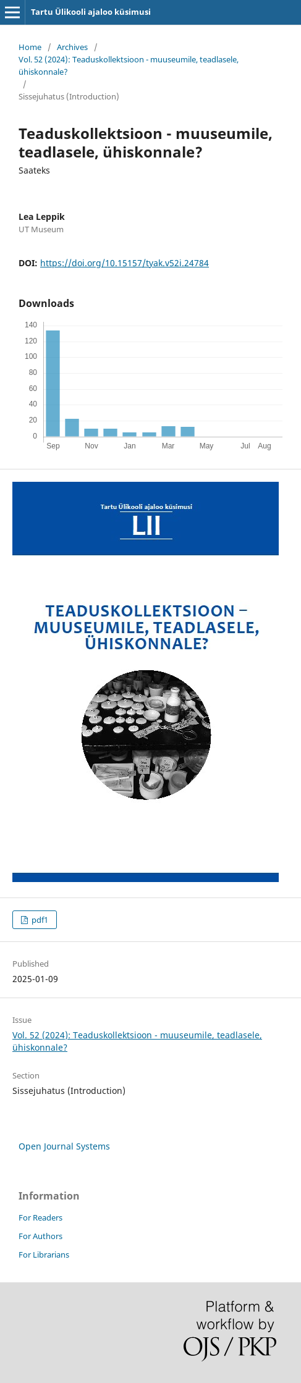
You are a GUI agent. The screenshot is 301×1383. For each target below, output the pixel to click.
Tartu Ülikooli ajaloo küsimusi (91, 11)
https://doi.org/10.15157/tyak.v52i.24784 (124, 263)
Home (30, 47)
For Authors (40, 1236)
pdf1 (39, 919)
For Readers (40, 1217)
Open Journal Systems (64, 1146)
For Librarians (44, 1254)
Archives (72, 47)
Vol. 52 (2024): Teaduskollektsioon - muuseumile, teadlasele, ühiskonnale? (129, 65)
